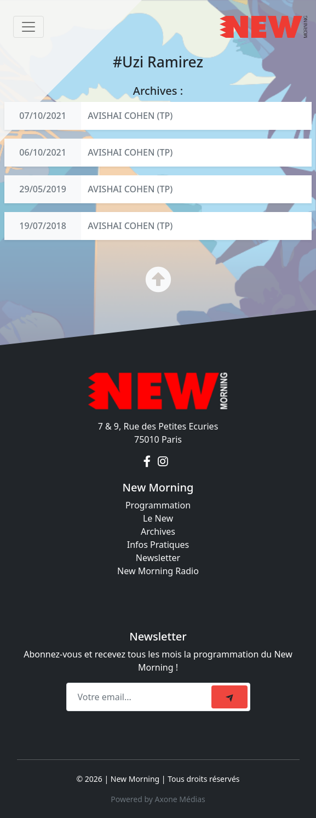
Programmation (158, 505)
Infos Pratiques (158, 545)
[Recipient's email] (140, 696)
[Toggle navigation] (28, 27)
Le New (158, 518)
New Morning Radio (158, 571)
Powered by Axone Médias (158, 799)
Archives (158, 531)
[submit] (229, 696)
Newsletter (158, 558)
